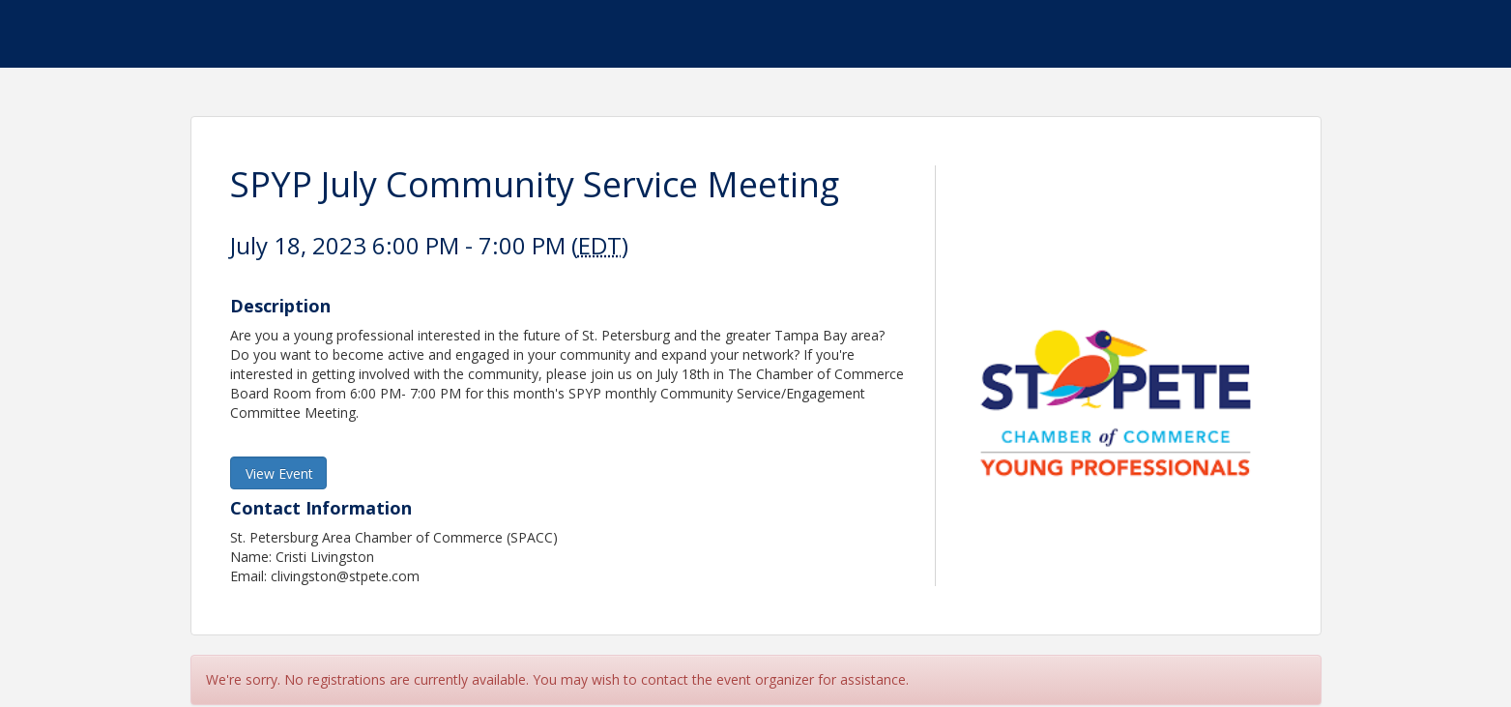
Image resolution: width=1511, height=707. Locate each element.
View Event (279, 473)
